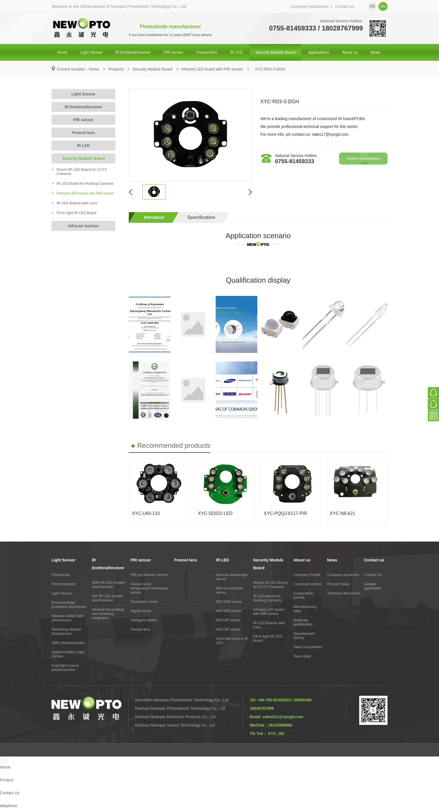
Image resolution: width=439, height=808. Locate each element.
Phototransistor (64, 584)
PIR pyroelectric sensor (149, 575)
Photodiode (61, 575)
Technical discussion (343, 593)
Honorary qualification (303, 622)
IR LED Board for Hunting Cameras (83, 183)
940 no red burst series (229, 590)
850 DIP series (228, 620)
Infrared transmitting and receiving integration (108, 613)
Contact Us (373, 575)
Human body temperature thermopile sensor (149, 588)
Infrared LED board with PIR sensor (212, 69)
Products (115, 69)
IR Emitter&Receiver (133, 52)
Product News (338, 584)
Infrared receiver (83, 226)
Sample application (372, 586)
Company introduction (309, 6)
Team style (302, 656)
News (375, 52)
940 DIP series (228, 629)
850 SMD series (229, 601)
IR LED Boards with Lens (74, 203)
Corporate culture (307, 584)
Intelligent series (143, 620)
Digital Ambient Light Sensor (68, 654)
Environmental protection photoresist (69, 604)
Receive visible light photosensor (67, 618)
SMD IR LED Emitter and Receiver (108, 584)
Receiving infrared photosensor (66, 631)
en (383, 6)
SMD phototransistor (68, 643)
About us (350, 52)
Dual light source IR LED (232, 640)
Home (62, 52)
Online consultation (363, 158)
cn (372, 6)
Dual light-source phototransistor (65, 667)
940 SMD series (229, 611)
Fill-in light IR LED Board (74, 213)
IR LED (236, 52)
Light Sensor (91, 52)
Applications (318, 52)
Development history (304, 635)
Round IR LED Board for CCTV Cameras (79, 171)
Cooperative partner (303, 595)
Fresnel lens (206, 52)
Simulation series (144, 601)
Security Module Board (275, 52)
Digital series (140, 611)
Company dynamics (343, 575)
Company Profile (306, 575)
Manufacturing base (304, 609)
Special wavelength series (231, 577)
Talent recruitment (307, 647)
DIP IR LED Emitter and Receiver (107, 598)
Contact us (344, 6)
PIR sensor (173, 52)
